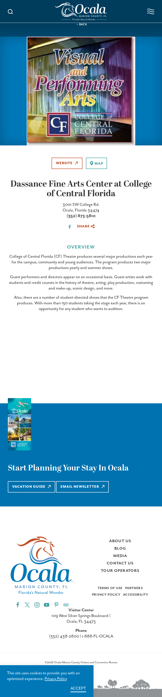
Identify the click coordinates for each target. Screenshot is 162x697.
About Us (120, 541)
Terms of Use (110, 588)
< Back (82, 24)
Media (120, 556)
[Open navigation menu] (150, 11)
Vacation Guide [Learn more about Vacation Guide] (31, 487)
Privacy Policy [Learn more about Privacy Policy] (56, 678)
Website (67, 163)
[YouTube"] (46, 605)
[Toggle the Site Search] (10, 11)
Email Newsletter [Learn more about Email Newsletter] (82, 487)
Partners (134, 588)
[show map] (96, 163)
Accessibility (135, 594)
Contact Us (120, 563)
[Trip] (66, 605)
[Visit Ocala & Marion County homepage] (81, 11)
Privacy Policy (106, 594)
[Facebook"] (17, 605)
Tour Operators (120, 571)
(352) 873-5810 (81, 215)
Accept (78, 688)
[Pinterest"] (56, 605)
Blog (120, 548)
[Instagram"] (37, 605)
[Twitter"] (27, 605)
